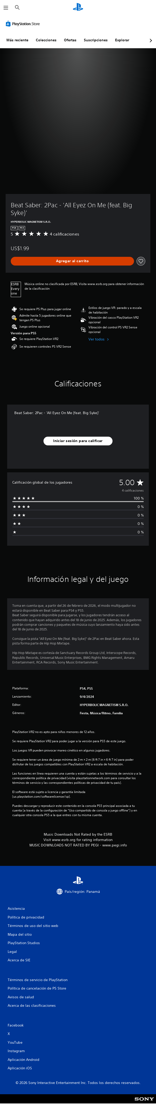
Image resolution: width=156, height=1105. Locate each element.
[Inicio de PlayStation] (78, 8)
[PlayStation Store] (23, 23)
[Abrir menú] (6, 7)
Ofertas (70, 40)
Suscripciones (96, 40)
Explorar (122, 40)
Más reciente (17, 40)
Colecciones (46, 40)
